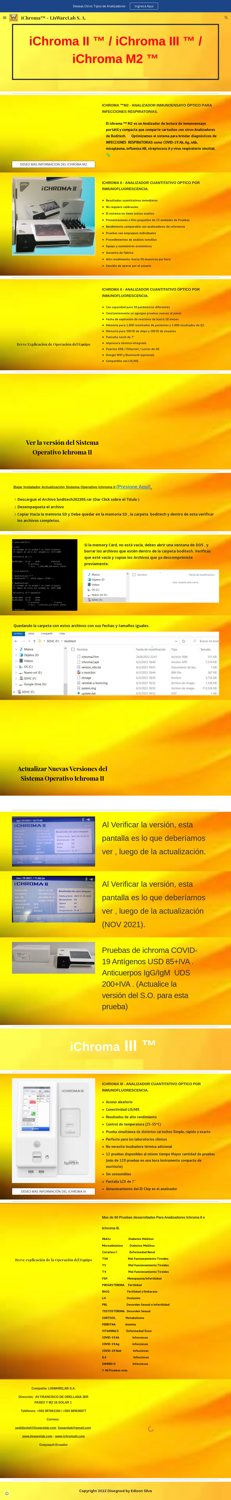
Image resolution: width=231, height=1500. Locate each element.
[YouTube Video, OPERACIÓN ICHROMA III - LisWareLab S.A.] (53, 1231)
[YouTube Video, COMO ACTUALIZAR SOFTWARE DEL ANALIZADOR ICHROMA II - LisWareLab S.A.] (62, 733)
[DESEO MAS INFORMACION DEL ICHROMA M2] (53, 164)
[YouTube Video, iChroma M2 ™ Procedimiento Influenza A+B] (53, 128)
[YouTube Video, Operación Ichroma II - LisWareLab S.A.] (53, 310)
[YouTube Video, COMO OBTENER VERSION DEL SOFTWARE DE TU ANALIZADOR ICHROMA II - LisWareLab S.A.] (62, 406)
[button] (4, 17)
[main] (115, 52)
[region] (115, 6)
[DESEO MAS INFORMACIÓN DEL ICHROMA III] (53, 1191)
